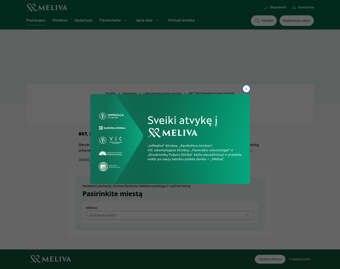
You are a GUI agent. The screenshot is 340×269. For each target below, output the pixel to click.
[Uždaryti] (246, 88)
